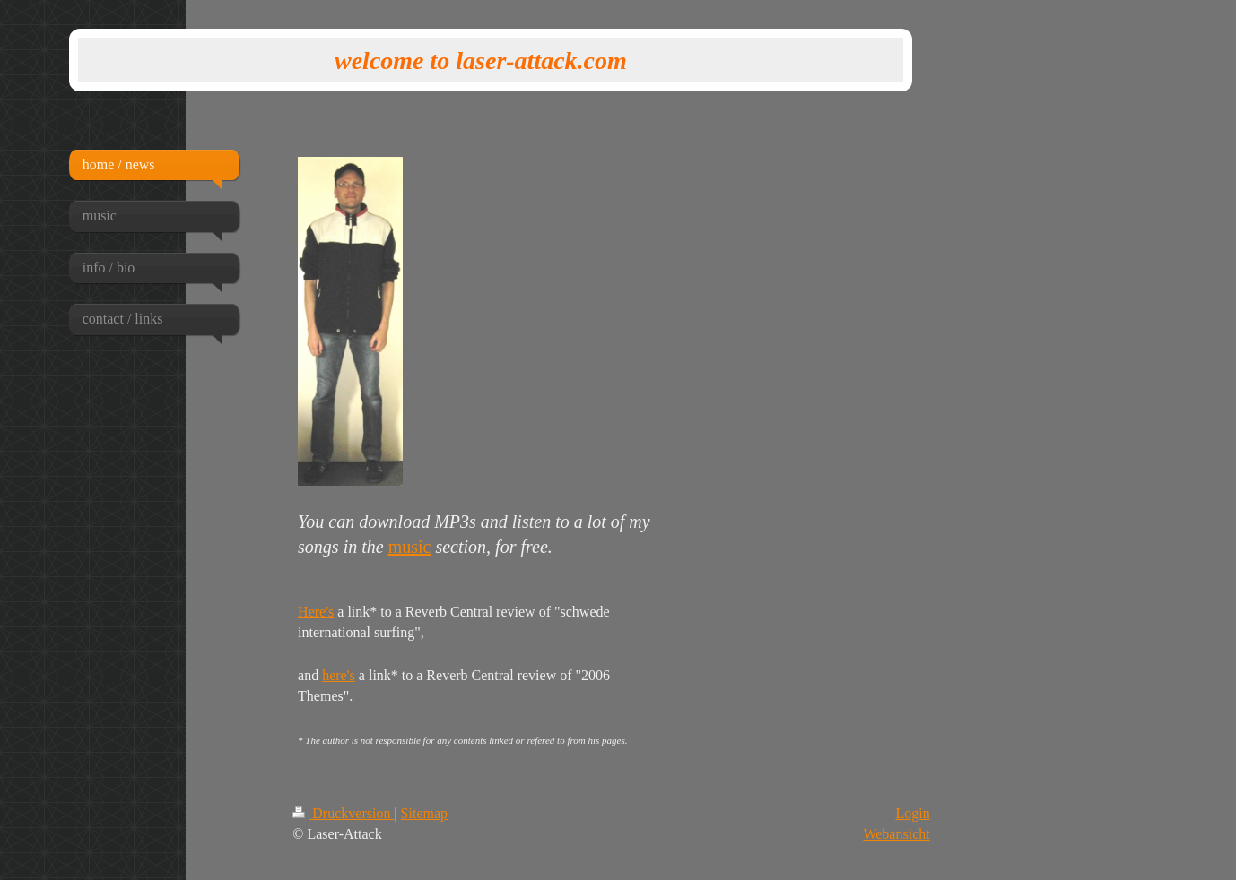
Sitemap (424, 813)
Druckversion (343, 813)
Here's (316, 611)
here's (338, 675)
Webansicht (896, 833)
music (409, 546)
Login (912, 813)
